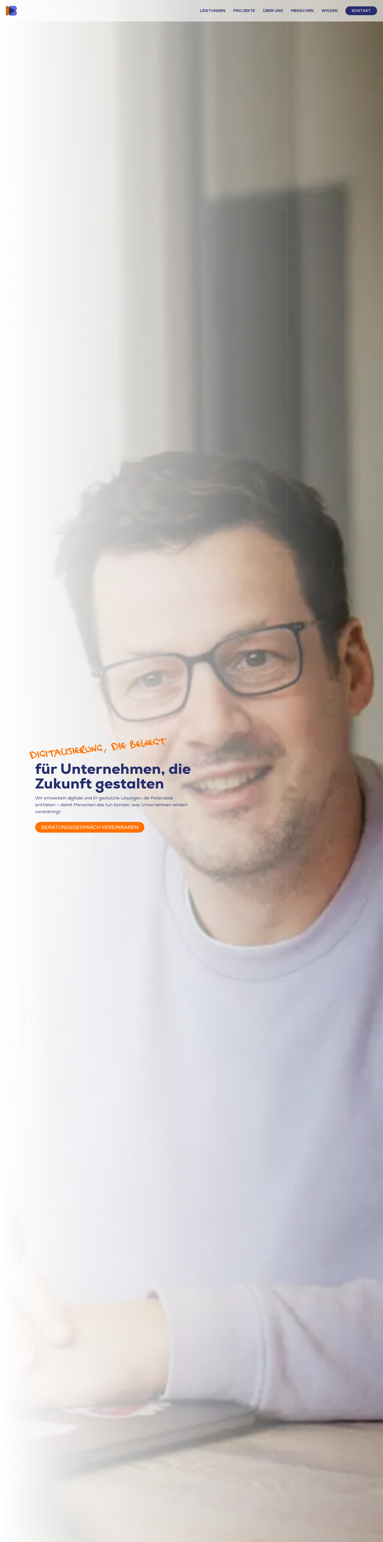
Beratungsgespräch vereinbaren (89, 827)
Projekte (244, 10)
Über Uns (273, 10)
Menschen (302, 10)
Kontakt (361, 10)
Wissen (329, 10)
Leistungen (212, 10)
